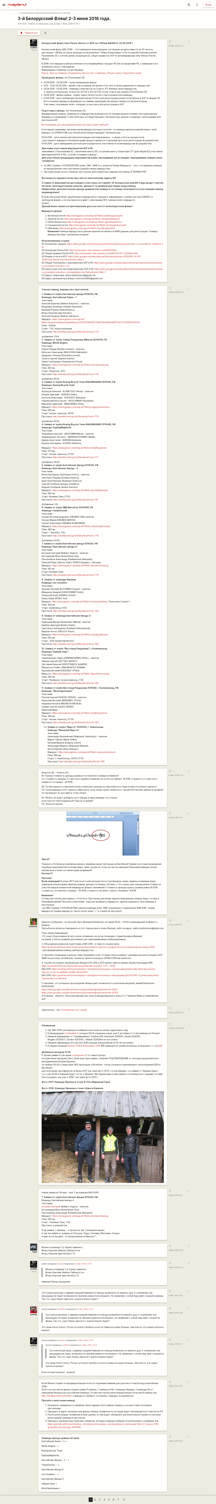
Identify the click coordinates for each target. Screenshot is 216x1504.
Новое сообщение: (38, 23)
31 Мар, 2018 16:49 (176, 46)
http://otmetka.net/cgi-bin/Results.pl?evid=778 (76, 535)
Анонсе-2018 (73, 1045)
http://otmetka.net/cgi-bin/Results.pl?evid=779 (76, 575)
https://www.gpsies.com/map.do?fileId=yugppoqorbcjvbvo (81, 407)
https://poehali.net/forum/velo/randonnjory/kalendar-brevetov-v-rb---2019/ (78, 966)
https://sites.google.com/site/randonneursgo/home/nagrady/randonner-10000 (80, 992)
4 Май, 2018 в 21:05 (85, 1309)
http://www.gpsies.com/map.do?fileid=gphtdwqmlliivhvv (94, 222)
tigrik (61, 1264)
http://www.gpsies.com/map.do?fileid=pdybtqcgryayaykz (94, 215)
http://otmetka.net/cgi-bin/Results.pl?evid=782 (76, 683)
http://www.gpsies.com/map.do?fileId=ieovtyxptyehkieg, (80, 601)
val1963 (33, 47)
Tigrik (34, 1252)
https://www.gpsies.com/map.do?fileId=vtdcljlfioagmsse (79, 448)
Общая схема (114, 73)
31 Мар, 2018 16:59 (176, 292)
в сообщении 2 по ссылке (73, 1009)
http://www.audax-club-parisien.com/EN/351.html (93, 250)
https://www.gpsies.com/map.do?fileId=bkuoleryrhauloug (80, 565)
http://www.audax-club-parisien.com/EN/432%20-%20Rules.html (106, 253)
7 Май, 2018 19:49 (176, 1441)
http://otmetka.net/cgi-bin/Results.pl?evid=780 (76, 611)
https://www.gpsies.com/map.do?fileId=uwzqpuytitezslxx (80, 634)
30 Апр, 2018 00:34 (176, 1028)
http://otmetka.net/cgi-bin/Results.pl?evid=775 (76, 374)
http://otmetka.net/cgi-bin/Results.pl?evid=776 (76, 416)
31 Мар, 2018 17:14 (176, 818)
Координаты (74, 73)
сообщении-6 (71, 1033)
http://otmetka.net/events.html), (57, 1396)
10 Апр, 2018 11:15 (175, 925)
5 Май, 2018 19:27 (176, 1344)
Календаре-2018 (91, 1045)
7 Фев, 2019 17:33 (70, 23)
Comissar (33, 926)
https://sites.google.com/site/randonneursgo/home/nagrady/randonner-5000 (79, 989)
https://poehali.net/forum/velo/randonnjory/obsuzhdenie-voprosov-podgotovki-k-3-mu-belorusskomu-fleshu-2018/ (98, 947)
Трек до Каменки (58, 73)
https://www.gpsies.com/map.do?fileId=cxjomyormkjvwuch (87, 752)
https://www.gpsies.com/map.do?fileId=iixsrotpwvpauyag (80, 364)
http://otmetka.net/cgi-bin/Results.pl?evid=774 (76, 331)
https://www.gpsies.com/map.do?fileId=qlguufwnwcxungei (80, 673)
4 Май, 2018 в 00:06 (84, 1264)
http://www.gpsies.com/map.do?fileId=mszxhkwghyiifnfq (87, 228)
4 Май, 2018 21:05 (176, 1296)
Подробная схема (131, 73)
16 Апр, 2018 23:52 (176, 1013)
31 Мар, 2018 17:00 (176, 775)
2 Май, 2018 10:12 (175, 1195)
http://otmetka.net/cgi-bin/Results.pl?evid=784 (76, 722)
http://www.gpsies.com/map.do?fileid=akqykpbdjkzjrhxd (92, 219)
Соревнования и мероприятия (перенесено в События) (44, 13)
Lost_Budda (54, 23)
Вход (208, 4)
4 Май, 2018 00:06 (176, 1250)
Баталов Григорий (51, 1206)
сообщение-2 (79, 1055)
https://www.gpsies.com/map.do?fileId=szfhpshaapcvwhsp (81, 526)
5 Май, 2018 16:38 (176, 1313)
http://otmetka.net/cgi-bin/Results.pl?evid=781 (75, 499)
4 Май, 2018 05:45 (176, 1267)
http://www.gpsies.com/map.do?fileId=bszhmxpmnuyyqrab (97, 225)
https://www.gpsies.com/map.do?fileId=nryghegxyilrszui (79, 713)
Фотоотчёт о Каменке (94, 73)
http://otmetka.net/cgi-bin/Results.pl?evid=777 (76, 457)
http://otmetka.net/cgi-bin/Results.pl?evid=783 (76, 644)
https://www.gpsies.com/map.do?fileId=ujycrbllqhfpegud (80, 490)
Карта (45, 73)
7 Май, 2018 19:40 (176, 1386)
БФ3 (160, 1045)
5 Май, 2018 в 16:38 (85, 1340)
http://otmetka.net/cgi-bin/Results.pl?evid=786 (82, 761)
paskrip (33, 1314)
